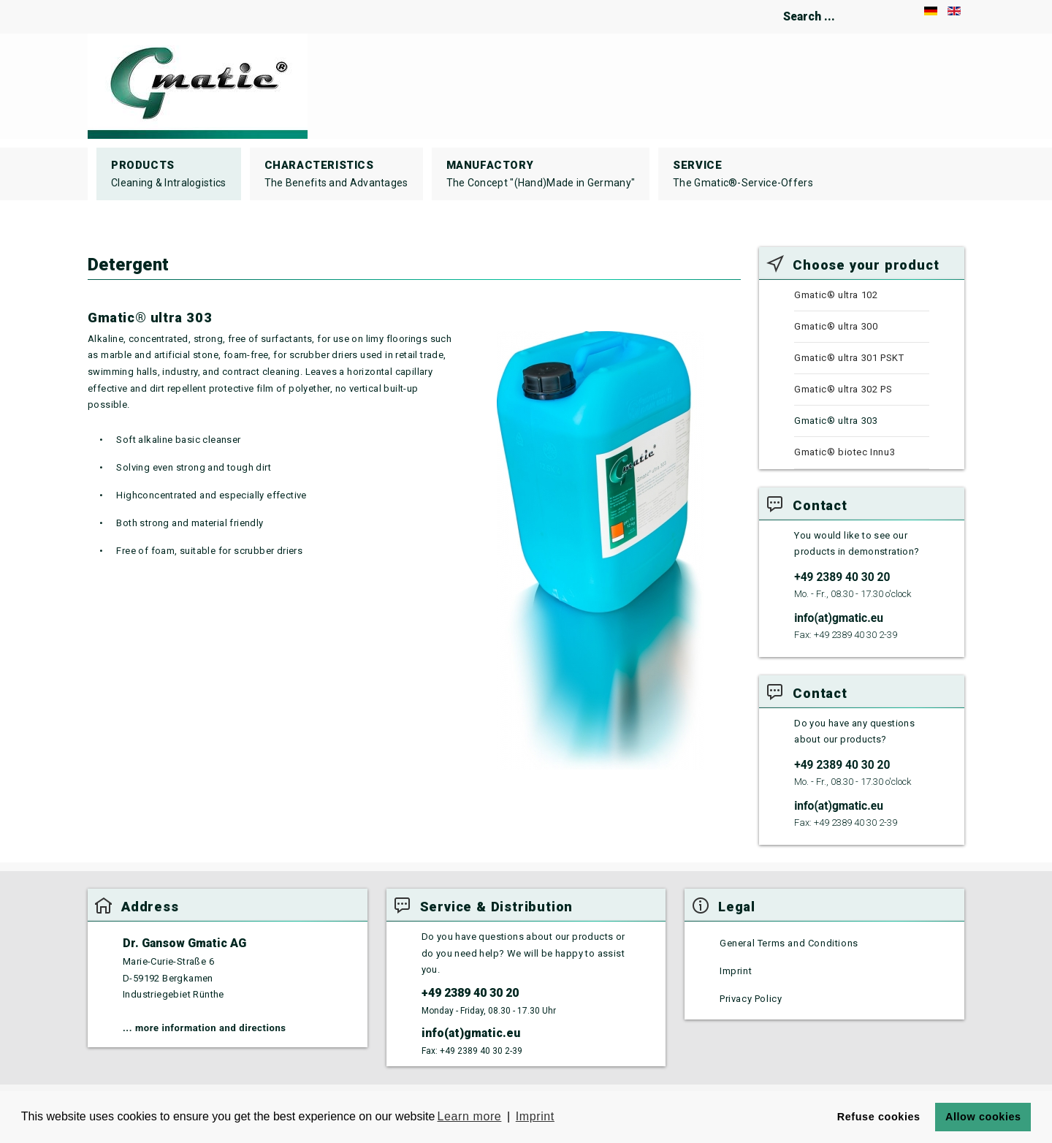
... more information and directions (204, 1027)
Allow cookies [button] (983, 1117)
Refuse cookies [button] (878, 1117)
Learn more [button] (470, 1116)
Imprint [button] (535, 1116)
